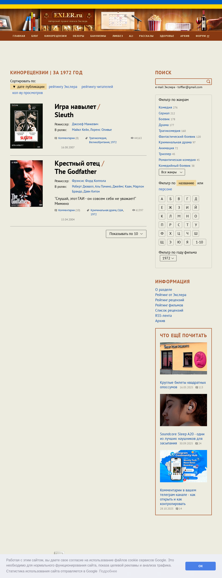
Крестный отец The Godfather (79, 167)
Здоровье (167, 35)
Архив (185, 35)
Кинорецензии (55, 35)
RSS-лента (163, 315)
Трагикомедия (97, 138)
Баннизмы (98, 35)
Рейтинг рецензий (169, 300)
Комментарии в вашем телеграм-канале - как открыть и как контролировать (178, 497)
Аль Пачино (103, 186)
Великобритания (99, 142)
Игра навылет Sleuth (77, 110)
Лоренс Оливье (101, 130)
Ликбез (118, 35)
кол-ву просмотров (27, 92)
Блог (35, 35)
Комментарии (67, 138)
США (120, 210)
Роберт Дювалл (83, 186)
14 (179, 508)
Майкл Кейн (80, 130)
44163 (136, 138)
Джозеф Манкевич (85, 124)
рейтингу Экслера (63, 86)
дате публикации (30, 86)
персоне (165, 189)
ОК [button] (200, 566)
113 (199, 387)
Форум (202, 35)
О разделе (163, 289)
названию (186, 183)
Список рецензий (169, 310)
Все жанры (172, 172)
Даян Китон (91, 191)
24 (198, 443)
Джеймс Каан (122, 186)
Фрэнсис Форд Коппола (89, 181)
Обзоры (78, 35)
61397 (137, 210)
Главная (19, 35)
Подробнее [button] (108, 571)
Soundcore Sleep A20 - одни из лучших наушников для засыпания (182, 438)
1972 (114, 142)
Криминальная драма (103, 210)
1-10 (199, 242)
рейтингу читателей (97, 86)
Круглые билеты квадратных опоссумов (183, 384)
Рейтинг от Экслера (170, 294)
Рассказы (146, 35)
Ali (131, 35)
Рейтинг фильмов (169, 305)
